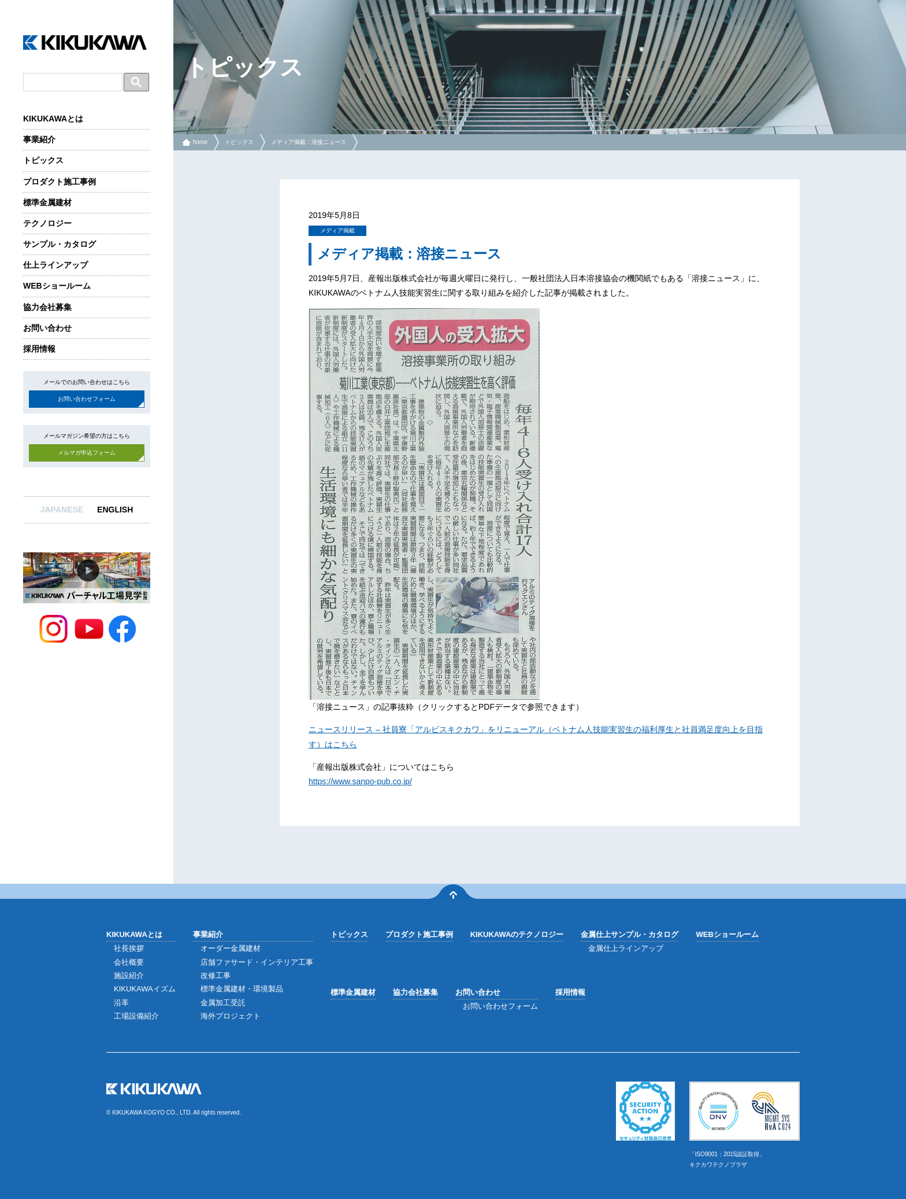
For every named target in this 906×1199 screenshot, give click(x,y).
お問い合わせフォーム (87, 399)
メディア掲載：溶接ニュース (308, 142)
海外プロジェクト (230, 1016)
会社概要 (129, 962)
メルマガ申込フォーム (87, 452)
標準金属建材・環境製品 (241, 988)
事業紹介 (39, 139)
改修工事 (215, 975)
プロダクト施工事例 (59, 181)
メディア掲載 (337, 230)
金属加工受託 (223, 1002)
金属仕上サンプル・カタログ (629, 934)
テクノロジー (47, 223)
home (200, 142)
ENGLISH (115, 509)
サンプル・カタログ (59, 244)
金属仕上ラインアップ (625, 948)
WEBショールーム (57, 285)
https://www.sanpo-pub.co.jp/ (360, 781)
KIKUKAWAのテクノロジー (517, 934)
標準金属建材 (47, 202)
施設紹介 (129, 975)
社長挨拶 (129, 948)
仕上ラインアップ (55, 265)
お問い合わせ (47, 328)
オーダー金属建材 (230, 948)
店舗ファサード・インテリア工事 (256, 962)
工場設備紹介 (136, 1016)
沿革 (121, 1002)
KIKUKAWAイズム (145, 988)
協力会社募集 (47, 307)
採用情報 (39, 348)
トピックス (43, 160)
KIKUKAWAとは (53, 118)
